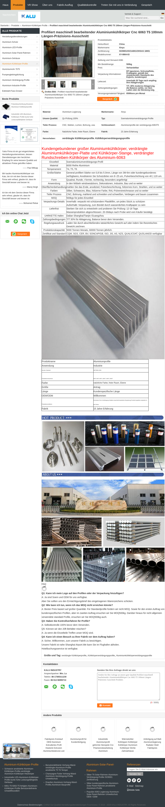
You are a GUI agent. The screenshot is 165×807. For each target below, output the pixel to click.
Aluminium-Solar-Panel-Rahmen (16, 53)
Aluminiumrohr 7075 (11, 69)
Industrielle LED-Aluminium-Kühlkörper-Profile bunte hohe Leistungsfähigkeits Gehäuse (22, 117)
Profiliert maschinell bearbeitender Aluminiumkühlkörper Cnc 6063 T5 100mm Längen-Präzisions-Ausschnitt (67, 95)
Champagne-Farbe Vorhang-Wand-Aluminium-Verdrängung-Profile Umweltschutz (61, 776)
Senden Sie (135, 774)
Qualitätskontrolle (86, 4)
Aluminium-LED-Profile (12, 47)
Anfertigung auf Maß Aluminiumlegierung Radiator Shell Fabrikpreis (152, 743)
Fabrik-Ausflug (65, 4)
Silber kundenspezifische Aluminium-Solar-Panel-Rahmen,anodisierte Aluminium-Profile (103, 785)
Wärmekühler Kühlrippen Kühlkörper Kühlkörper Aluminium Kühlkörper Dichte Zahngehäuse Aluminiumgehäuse (128, 746)
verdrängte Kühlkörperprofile (74, 655)
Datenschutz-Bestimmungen (29, 805)
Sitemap (139, 786)
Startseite (4, 25)
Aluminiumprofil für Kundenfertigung (78, 740)
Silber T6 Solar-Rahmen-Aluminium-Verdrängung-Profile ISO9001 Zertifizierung (102, 777)
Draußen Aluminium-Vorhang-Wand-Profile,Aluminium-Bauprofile (61, 783)
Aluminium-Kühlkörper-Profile (34, 25)
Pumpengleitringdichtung (13, 74)
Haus (5, 4)
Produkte (18, 4)
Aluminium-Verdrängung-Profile (16, 80)
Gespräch (146, 5)
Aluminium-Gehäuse (11, 58)
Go (162, 18)
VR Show (32, 4)
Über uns (47, 4)
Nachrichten (9, 14)
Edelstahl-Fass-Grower (12, 91)
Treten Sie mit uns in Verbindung (119, 4)
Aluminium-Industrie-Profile (14, 85)
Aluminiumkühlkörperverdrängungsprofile (134, 655)
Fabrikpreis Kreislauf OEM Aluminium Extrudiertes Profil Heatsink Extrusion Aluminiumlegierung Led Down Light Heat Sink (53, 746)
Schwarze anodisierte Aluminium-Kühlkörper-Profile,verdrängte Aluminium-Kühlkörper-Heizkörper (19, 771)
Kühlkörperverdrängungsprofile (101, 655)
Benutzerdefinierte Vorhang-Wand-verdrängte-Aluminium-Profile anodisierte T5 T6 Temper (61, 767)
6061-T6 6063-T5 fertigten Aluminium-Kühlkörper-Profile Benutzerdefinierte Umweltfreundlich (21, 788)
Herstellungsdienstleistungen (14, 36)
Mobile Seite (133, 790)
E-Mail (130, 786)
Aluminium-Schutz (10, 42)
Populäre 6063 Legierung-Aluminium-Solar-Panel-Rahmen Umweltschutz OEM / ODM (103, 794)
